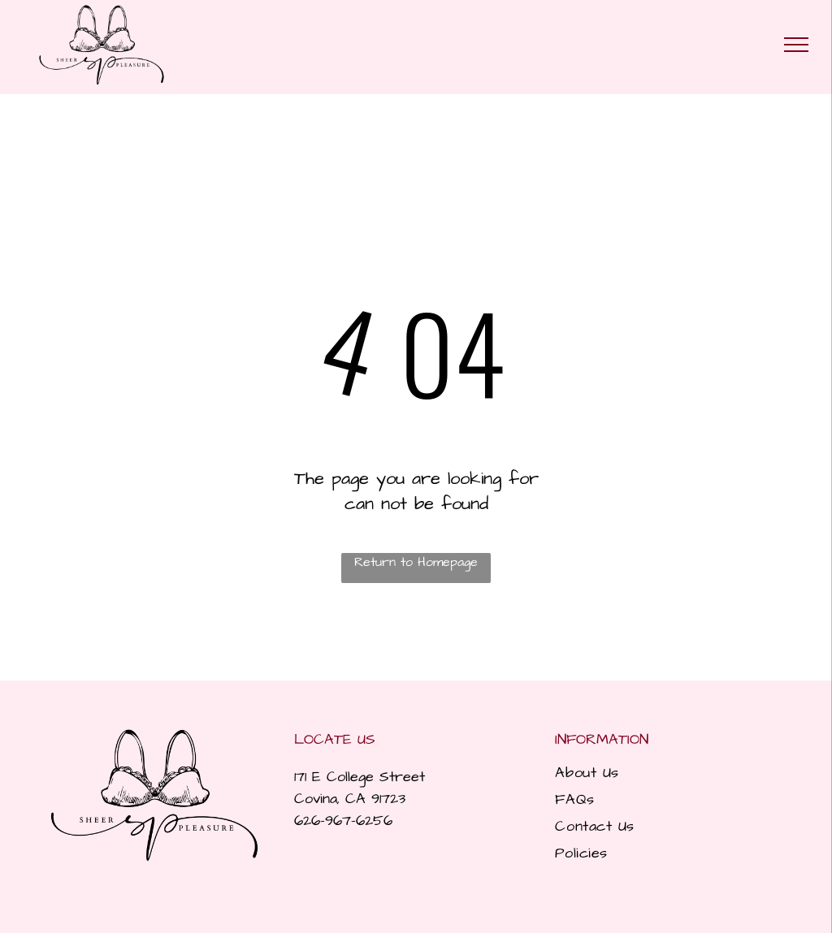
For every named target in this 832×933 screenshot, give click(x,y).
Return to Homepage (416, 562)
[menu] (796, 45)
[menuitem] (671, 772)
